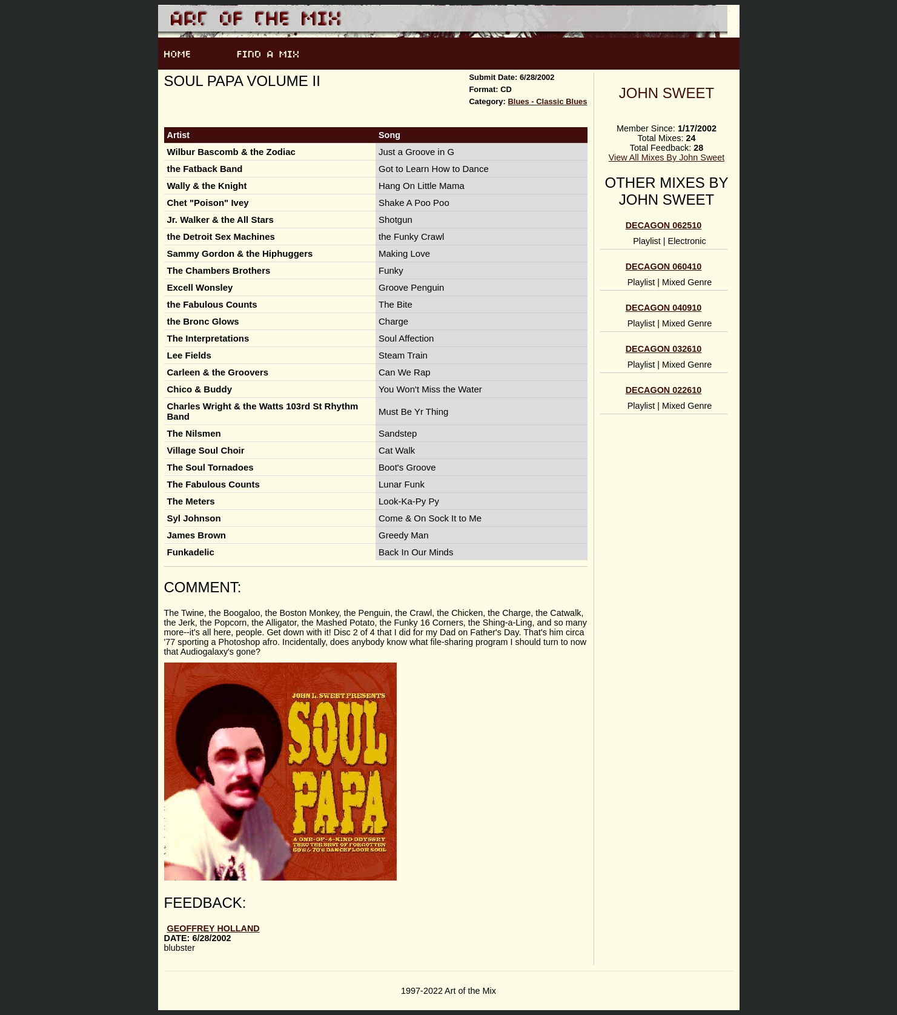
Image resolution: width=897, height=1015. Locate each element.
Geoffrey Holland (213, 928)
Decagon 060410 (664, 266)
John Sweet (666, 93)
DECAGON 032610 (664, 349)
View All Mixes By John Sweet (667, 157)
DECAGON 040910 (664, 307)
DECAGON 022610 (664, 390)
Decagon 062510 (664, 225)
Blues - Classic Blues (547, 101)
